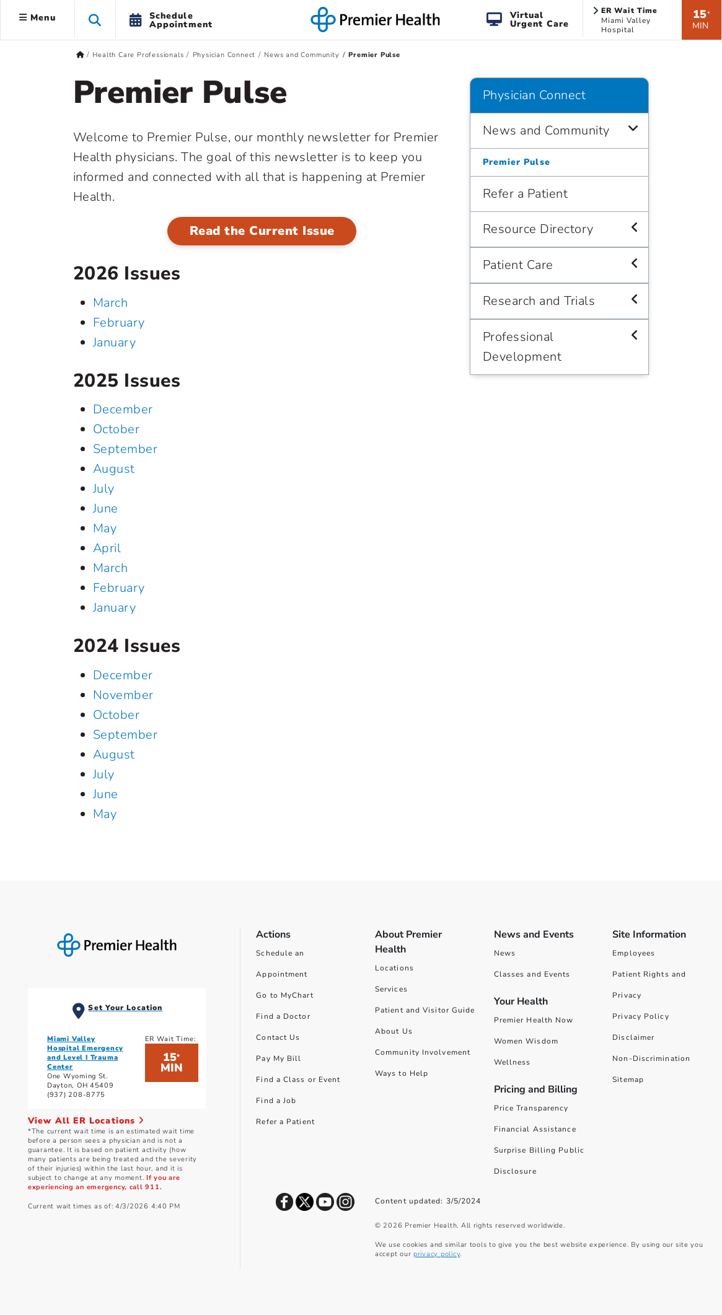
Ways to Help (401, 1073)
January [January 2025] (114, 607)
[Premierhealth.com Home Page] (80, 54)
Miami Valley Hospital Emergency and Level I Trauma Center (85, 1052)
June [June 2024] (105, 794)
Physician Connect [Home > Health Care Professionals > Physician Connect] (224, 54)
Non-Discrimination (651, 1058)
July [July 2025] (104, 488)
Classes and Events (532, 974)
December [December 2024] (123, 675)
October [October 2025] (116, 429)
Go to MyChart (284, 995)
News (505, 953)
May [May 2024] (105, 814)
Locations (394, 968)
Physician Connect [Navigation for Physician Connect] (534, 95)
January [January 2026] (114, 342)
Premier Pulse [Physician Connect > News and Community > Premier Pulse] (516, 162)
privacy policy (436, 1254)
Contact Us (278, 1037)
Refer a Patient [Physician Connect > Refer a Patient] (525, 193)
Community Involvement (422, 1052)
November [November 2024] (123, 695)
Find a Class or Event (298, 1079)
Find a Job (276, 1101)
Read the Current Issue (262, 230)
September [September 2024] (125, 734)
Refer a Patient (285, 1122)
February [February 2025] (119, 587)
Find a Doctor (283, 1016)
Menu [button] (37, 18)
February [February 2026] (119, 322)
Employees (633, 953)
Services (391, 989)
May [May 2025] (105, 528)
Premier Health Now (534, 1020)
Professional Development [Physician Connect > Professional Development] (522, 346)
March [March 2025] (110, 568)
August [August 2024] (114, 754)
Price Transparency (531, 1108)
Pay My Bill (278, 1058)
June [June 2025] (105, 508)
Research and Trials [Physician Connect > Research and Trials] (539, 300)
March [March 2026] (110, 302)
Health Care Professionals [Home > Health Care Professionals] (137, 54)
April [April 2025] (107, 548)
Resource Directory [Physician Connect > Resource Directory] (538, 229)
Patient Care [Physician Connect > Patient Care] (518, 265)
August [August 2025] (114, 468)
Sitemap (628, 1079)
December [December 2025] (123, 409)
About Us (394, 1031)
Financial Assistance (535, 1129)
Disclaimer (633, 1037)
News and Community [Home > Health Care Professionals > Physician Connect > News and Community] (301, 54)
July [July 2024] (104, 774)
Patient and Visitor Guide (425, 1010)
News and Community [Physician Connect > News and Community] (546, 130)
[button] (95, 19)
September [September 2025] (125, 449)
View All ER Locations (86, 1121)
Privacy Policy (640, 1016)
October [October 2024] (116, 714)
